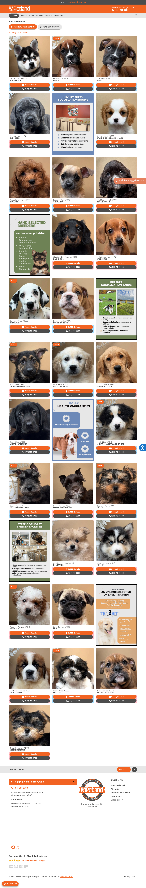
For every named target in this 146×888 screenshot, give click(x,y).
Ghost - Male (18, 79)
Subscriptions (59, 15)
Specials (48, 15)
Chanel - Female (19, 748)
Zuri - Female (18, 385)
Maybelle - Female (20, 691)
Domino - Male (19, 321)
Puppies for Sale (27, 15)
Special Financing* (119, 785)
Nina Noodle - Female (65, 257)
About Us (115, 789)
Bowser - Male (61, 321)
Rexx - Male (60, 385)
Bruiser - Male (61, 200)
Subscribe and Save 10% (75, 2)
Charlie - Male (105, 136)
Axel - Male (104, 79)
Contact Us (116, 796)
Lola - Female (61, 627)
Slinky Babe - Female (108, 257)
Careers (39, 15)
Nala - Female (105, 691)
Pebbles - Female (20, 627)
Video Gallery (117, 800)
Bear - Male (17, 442)
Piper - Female (61, 506)
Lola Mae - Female (107, 200)
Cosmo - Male (105, 506)
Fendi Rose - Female (64, 563)
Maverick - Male (62, 79)
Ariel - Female (105, 385)
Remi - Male (104, 442)
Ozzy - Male (17, 506)
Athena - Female (20, 136)
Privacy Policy (129, 877)
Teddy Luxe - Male (20, 200)
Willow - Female (106, 563)
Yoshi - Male (61, 691)
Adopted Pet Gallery (120, 792)
